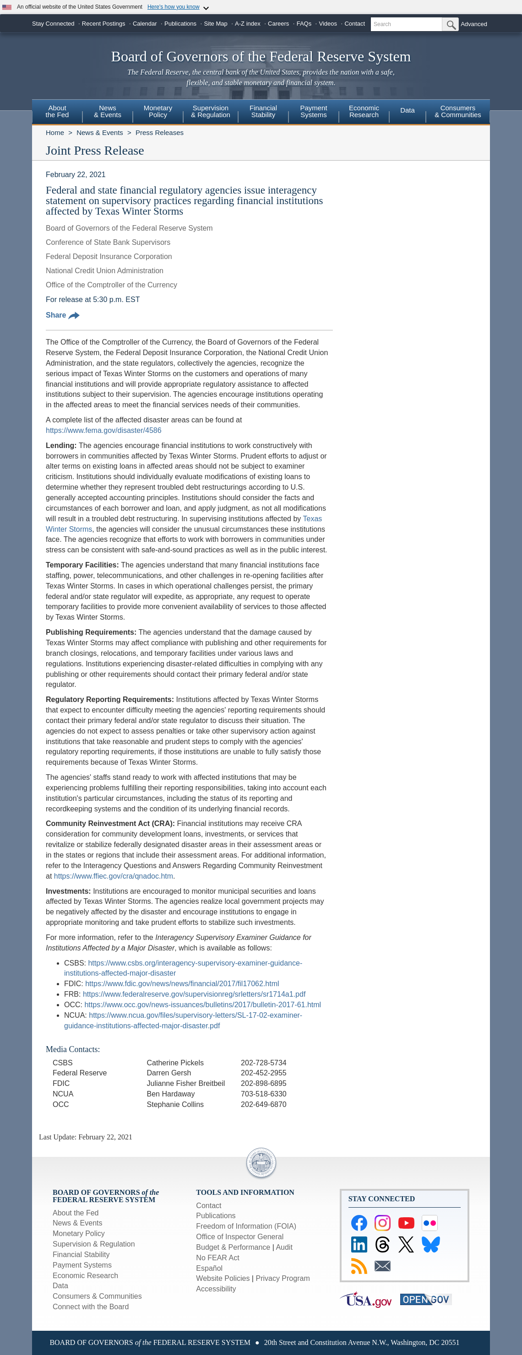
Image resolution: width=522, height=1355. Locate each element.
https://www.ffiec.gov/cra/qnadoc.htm (113, 876)
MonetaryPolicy (158, 111)
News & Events (99, 132)
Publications (180, 23)
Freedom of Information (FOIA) (246, 1226)
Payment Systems (82, 1265)
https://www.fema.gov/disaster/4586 (104, 430)
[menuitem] (57, 112)
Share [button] (63, 315)
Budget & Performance (233, 1247)
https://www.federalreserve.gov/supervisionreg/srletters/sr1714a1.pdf (194, 994)
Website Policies (223, 1278)
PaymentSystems (313, 111)
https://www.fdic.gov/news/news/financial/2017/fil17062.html (182, 984)
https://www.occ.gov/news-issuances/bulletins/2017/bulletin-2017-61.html (202, 1005)
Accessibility (216, 1289)
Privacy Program (283, 1278)
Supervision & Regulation (94, 1244)
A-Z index (248, 23)
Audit (284, 1247)
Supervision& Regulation (210, 111)
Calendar (145, 23)
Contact (354, 23)
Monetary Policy (79, 1233)
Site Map (215, 23)
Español (209, 1268)
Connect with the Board (91, 1307)
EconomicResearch (364, 111)
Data (407, 110)
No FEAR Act (217, 1258)
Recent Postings (103, 23)
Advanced (474, 24)
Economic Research (85, 1275)
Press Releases (160, 132)
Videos (328, 23)
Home (55, 132)
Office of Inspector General (239, 1237)
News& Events (107, 111)
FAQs (304, 23)
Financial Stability (81, 1254)
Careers (278, 23)
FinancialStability (263, 111)
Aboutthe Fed (57, 111)
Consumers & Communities (458, 111)
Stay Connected (53, 23)
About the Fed (76, 1213)
